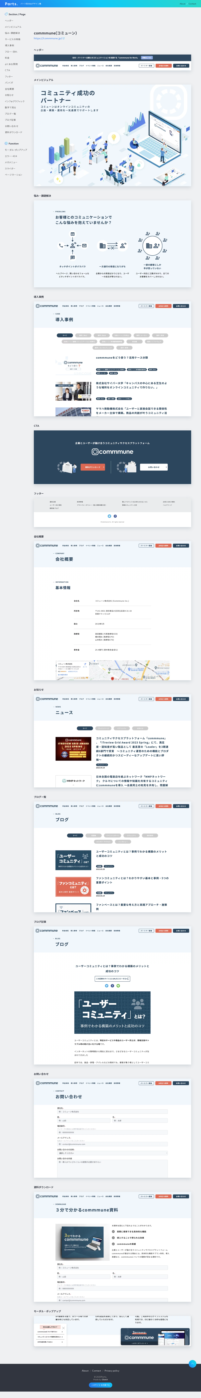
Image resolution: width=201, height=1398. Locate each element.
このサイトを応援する (100, 1385)
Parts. (11, 3)
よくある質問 (11, 64)
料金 (7, 57)
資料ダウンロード (13, 132)
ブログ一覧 (10, 113)
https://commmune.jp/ (48, 38)
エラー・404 (11, 156)
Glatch (105, 1379)
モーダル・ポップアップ (16, 149)
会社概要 (9, 88)
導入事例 (9, 45)
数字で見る (10, 107)
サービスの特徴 (12, 39)
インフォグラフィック (15, 101)
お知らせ (9, 94)
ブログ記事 (10, 119)
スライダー (10, 168)
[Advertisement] (16, 230)
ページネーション (13, 174)
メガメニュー (11, 162)
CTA (7, 70)
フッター (9, 76)
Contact (192, 3)
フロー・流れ (11, 51)
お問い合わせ (11, 126)
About (182, 3)
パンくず (9, 82)
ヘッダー (9, 20)
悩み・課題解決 (12, 32)
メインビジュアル (13, 26)
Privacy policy (112, 1370)
